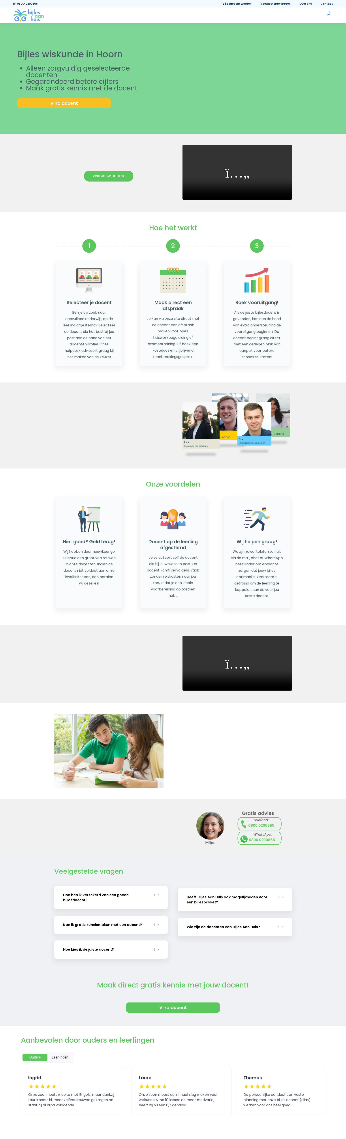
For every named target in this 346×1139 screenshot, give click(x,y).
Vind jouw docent (109, 176)
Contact (327, 4)
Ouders (35, 1054)
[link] (28, 15)
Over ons (305, 4)
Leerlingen (60, 1054)
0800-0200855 (25, 4)
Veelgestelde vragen (275, 4)
